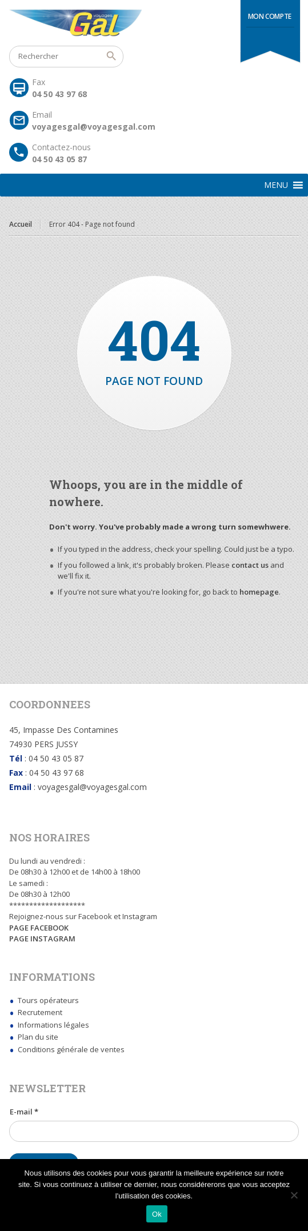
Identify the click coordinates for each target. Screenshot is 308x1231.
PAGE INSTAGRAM (42, 938)
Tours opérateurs (48, 1000)
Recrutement (40, 1012)
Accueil (20, 224)
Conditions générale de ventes (71, 1049)
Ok (157, 1214)
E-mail (24, 1111)
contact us (250, 565)
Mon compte (269, 16)
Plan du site (38, 1037)
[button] (276, 185)
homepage (259, 592)
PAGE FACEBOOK (39, 928)
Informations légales (53, 1025)
